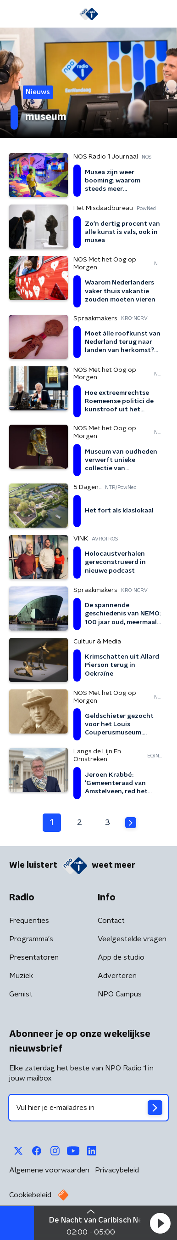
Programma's (31, 939)
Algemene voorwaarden (49, 1170)
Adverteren (117, 975)
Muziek (21, 975)
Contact (111, 920)
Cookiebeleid (30, 1195)
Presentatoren (34, 957)
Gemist (21, 994)
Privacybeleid (117, 1170)
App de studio (121, 957)
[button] (160, 1223)
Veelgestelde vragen (132, 939)
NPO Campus (120, 994)
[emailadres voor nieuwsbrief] (88, 1108)
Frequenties (29, 920)
